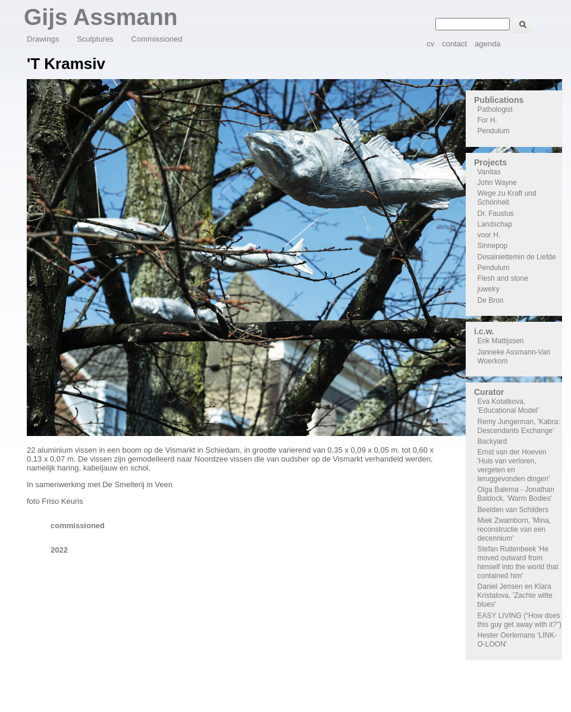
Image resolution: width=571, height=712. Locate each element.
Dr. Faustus (496, 213)
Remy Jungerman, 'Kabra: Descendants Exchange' (519, 426)
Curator (489, 392)
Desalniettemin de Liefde (517, 257)
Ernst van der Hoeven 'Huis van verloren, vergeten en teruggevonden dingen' (514, 465)
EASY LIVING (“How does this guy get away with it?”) (519, 620)
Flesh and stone (503, 278)
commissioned (78, 525)
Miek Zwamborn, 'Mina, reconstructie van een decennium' (514, 529)
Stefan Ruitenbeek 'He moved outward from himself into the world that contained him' (518, 562)
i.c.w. (484, 331)
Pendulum (494, 131)
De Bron (491, 300)
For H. (487, 120)
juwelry (489, 289)
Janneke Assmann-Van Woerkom (514, 356)
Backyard (492, 441)
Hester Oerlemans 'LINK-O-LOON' (517, 639)
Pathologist (495, 109)
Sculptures (95, 39)
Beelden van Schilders (513, 510)
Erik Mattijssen (501, 341)
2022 (59, 549)
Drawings (43, 39)
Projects (490, 162)
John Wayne (497, 182)
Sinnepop (493, 245)
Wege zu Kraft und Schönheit (507, 197)
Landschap (495, 224)
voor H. (489, 235)
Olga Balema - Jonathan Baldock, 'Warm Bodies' (516, 494)
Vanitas (489, 172)
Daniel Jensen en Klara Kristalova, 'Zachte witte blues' (515, 595)
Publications (498, 100)
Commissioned (157, 39)
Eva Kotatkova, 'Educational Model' (508, 406)
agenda (487, 43)
